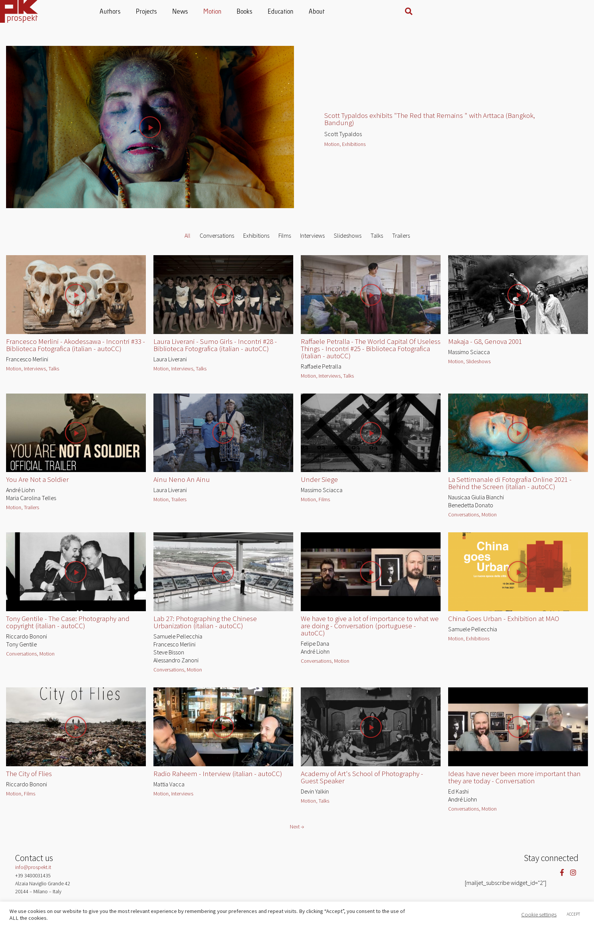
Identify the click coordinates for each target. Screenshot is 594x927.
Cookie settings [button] (538, 914)
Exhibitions (256, 239)
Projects (230, 12)
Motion (297, 12)
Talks (376, 239)
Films (284, 239)
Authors (194, 12)
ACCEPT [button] (573, 914)
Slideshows (347, 239)
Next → (297, 830)
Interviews (312, 239)
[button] (569, 11)
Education (365, 12)
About (401, 12)
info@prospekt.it (33, 870)
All (187, 239)
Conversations (217, 239)
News (264, 12)
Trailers (401, 239)
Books (329, 12)
